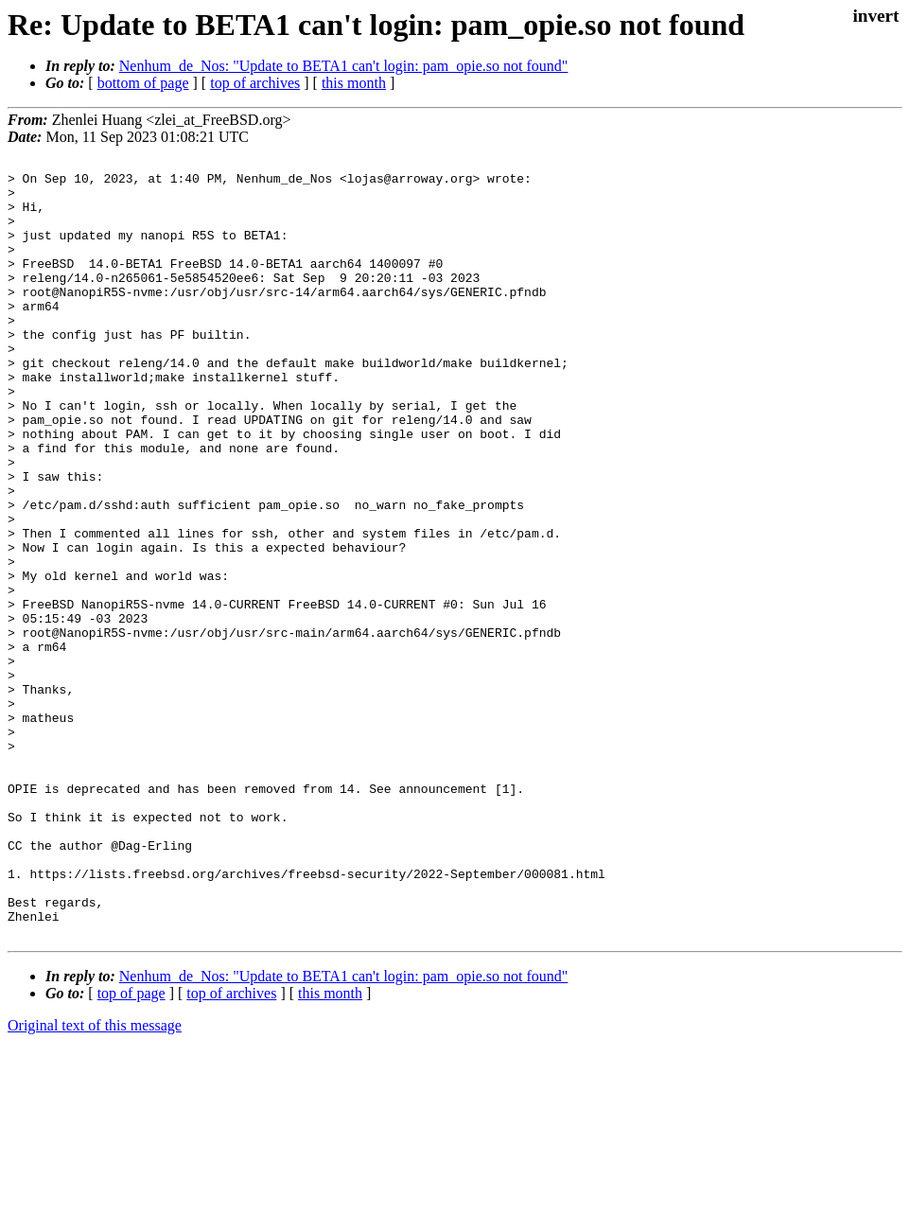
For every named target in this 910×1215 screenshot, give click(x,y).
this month (354, 83)
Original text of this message (95, 1181)
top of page (131, 1149)
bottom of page (143, 83)
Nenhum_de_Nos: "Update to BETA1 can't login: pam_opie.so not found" (344, 66)
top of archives (255, 83)
